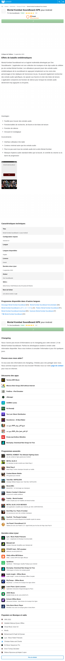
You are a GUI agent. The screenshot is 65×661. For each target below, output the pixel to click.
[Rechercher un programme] (59, 2)
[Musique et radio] (21, 6)
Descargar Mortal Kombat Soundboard (13, 305)
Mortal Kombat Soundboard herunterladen (43, 305)
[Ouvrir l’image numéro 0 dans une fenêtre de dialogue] (9, 175)
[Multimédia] (12, 6)
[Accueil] (2, 6)
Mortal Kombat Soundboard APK (29, 10)
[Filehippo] (6, 2)
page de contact (57, 366)
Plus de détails (32, 657)
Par (13, 13)
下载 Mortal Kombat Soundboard (11, 314)
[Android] (6, 6)
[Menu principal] (63, 2)
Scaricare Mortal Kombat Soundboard (41, 311)
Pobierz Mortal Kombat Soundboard (47, 308)
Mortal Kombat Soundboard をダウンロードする (16, 308)
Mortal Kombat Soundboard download (13, 311)
